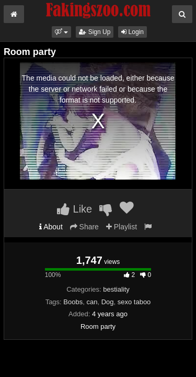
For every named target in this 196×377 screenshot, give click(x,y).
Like (74, 209)
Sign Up (94, 32)
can (91, 302)
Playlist (121, 227)
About (51, 227)
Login (132, 32)
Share (84, 227)
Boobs (73, 302)
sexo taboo (134, 302)
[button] (61, 32)
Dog (107, 302)
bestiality (116, 289)
